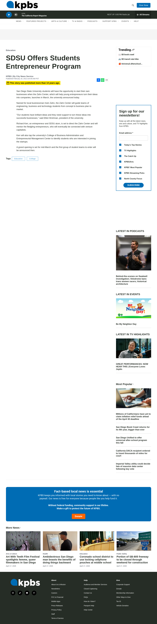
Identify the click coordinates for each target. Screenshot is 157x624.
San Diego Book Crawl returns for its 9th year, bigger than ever (133, 428)
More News (13, 527)
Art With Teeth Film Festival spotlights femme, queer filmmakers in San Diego (23, 559)
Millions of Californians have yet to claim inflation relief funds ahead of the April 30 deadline (133, 416)
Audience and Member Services (95, 584)
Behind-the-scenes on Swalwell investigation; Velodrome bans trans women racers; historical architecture (131, 280)
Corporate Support (123, 584)
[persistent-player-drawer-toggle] (143, 17)
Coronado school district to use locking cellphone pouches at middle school (96, 559)
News (18, 24)
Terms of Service (57, 618)
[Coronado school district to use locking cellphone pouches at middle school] (97, 541)
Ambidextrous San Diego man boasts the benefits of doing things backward (59, 559)
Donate (78, 516)
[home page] (21, 6)
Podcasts (92, 24)
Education (11, 50)
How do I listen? (90, 601)
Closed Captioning (90, 589)
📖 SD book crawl (126, 54)
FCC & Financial (57, 597)
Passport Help (89, 606)
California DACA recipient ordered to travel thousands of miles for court (133, 453)
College (32, 159)
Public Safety (122, 554)
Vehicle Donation (122, 606)
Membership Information (125, 593)
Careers (54, 593)
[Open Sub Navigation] (23, 24)
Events (125, 24)
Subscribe (133, 185)
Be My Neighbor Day (126, 324)
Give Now (144, 6)
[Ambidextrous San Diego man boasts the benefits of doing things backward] (60, 541)
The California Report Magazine (34, 18)
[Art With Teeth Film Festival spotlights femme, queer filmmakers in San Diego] (23, 541)
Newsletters (55, 589)
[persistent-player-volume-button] (16, 17)
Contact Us (88, 593)
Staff (53, 614)
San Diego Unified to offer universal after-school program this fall (131, 440)
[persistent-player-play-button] (9, 17)
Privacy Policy (56, 610)
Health (45, 554)
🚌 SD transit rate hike (128, 59)
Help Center (88, 610)
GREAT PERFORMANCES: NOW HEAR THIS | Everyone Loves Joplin (132, 366)
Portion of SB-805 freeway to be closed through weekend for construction (133, 559)
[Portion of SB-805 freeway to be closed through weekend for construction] (134, 541)
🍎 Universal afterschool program (129, 65)
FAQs (86, 597)
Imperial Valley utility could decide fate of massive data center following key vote (133, 466)
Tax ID (118, 601)
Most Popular (125, 384)
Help (136, 24)
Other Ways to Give (123, 597)
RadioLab (126, 17)
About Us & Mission (58, 584)
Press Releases (57, 606)
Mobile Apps (55, 601)
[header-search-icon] (133, 6)
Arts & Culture (59, 24)
